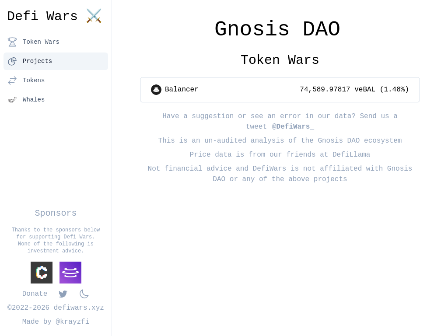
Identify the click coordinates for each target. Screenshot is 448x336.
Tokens (26, 80)
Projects (29, 61)
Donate (35, 294)
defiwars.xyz (79, 308)
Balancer (182, 90)
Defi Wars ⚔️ (54, 16)
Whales (26, 99)
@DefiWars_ (293, 127)
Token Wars (33, 42)
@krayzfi (73, 322)
